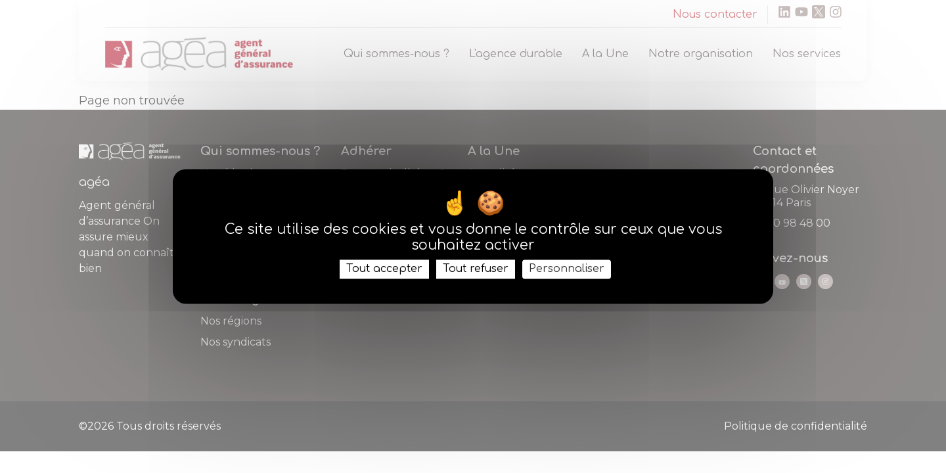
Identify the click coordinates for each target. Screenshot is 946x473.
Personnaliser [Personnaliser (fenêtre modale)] (566, 269)
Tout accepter (384, 269)
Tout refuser (475, 269)
